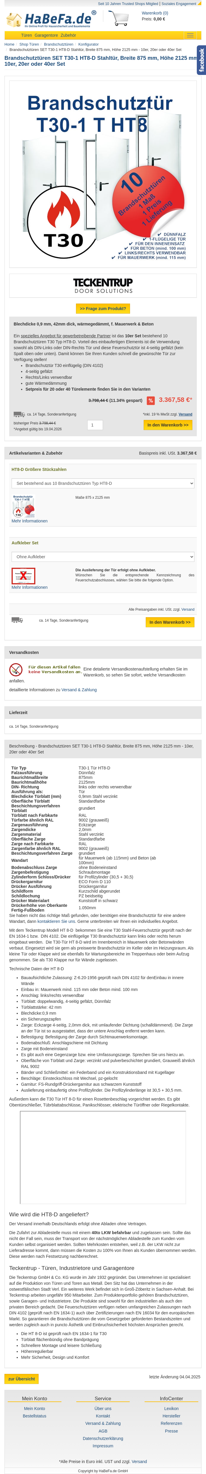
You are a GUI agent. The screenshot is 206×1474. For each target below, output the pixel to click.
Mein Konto (34, 1408)
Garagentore (46, 35)
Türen (26, 35)
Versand (187, 609)
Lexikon (171, 1408)
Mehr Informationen (29, 521)
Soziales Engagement (178, 4)
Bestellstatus (34, 1416)
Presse (171, 1431)
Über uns (103, 1408)
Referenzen (171, 1423)
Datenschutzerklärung (103, 1438)
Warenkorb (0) (155, 13)
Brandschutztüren (58, 44)
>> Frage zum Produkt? (103, 308)
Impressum (103, 1445)
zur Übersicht (21, 1379)
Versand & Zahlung (79, 689)
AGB (103, 1431)
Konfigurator (88, 44)
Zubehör (68, 35)
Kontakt (103, 1416)
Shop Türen (29, 44)
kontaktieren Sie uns (56, 921)
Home (9, 44)
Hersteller (171, 1416)
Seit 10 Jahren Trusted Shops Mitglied (128, 4)
